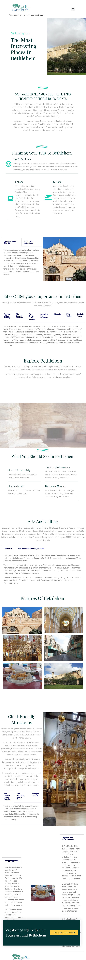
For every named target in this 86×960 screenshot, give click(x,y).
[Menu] (73, 9)
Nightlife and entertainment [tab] (68, 838)
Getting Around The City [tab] (10, 242)
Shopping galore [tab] (11, 861)
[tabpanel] (21, 263)
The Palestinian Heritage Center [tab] (31, 548)
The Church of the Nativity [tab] (7, 796)
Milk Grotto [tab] (68, 315)
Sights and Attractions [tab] (28, 242)
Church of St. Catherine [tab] (44, 316)
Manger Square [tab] (35, 795)
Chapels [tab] (57, 314)
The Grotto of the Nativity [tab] (32, 317)
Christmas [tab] (8, 548)
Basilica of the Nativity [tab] (7, 316)
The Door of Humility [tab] (19, 316)
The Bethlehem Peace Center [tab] (21, 796)
